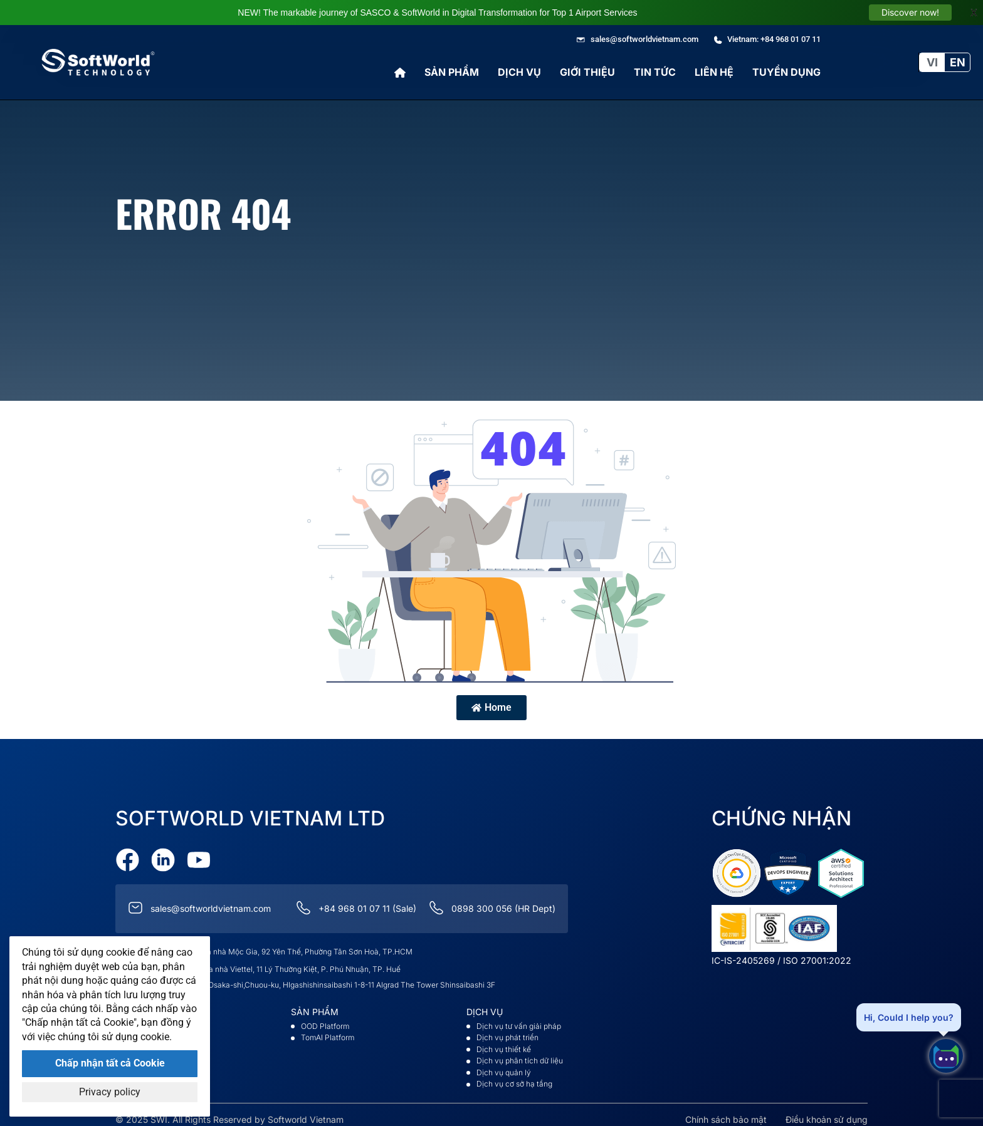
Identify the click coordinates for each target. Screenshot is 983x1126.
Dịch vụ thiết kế (503, 1043)
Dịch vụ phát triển (507, 1031)
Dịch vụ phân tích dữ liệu (519, 1054)
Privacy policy (109, 1092)
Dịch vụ (519, 72)
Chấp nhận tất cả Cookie (110, 1063)
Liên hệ (714, 72)
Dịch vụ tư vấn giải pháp (518, 1020)
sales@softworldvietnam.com (210, 902)
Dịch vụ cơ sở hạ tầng (514, 1077)
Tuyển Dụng (786, 72)
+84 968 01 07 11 (354, 902)
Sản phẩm (451, 72)
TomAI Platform (327, 1031)
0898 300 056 (481, 902)
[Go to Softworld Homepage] (98, 62)
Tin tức (655, 72)
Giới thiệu (587, 72)
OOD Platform (325, 1020)
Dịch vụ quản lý (503, 1066)
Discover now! (910, 12)
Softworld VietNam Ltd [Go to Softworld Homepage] (250, 812)
